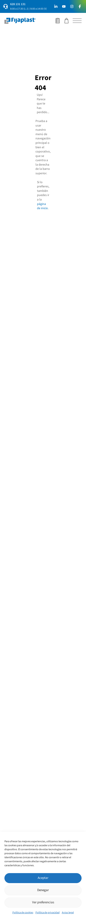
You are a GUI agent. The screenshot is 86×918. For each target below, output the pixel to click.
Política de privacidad (47, 912)
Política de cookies (22, 912)
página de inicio (42, 206)
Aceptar (43, 878)
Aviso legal (68, 912)
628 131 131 (17, 4)
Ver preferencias (43, 902)
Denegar (43, 890)
